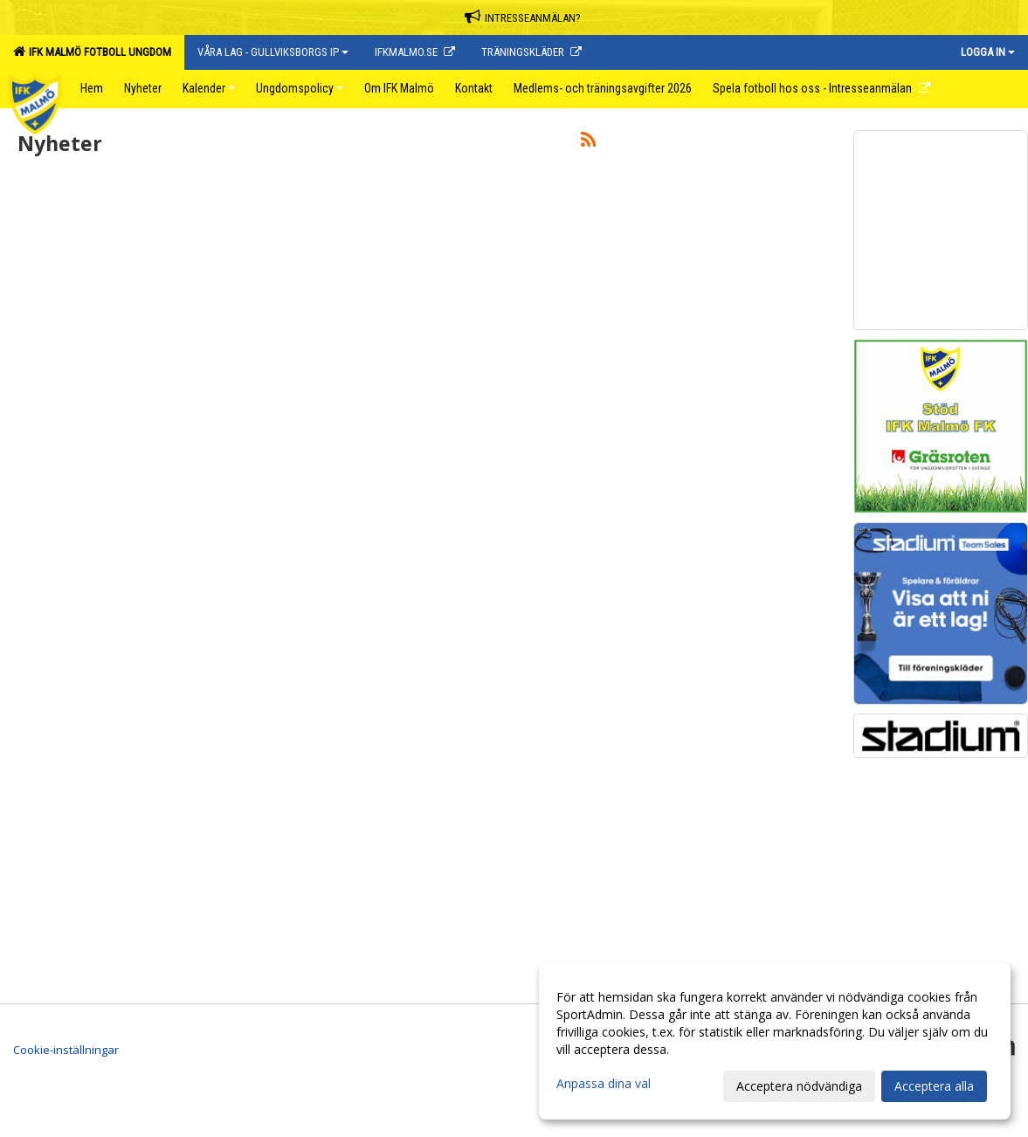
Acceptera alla (934, 1086)
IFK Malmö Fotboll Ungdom (92, 52)
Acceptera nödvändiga (799, 1086)
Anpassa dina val (603, 1084)
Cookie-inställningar (66, 1050)
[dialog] (775, 1041)
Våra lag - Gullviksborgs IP (272, 52)
